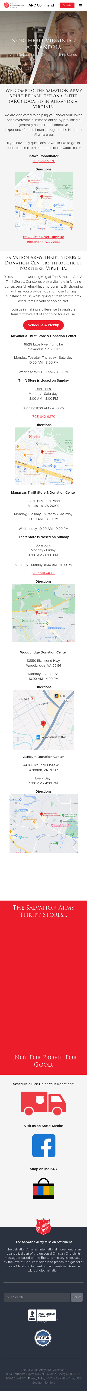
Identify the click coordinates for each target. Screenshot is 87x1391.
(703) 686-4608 (43, 573)
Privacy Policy (36, 1378)
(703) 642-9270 (43, 161)
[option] (43, 47)
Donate (67, 5)
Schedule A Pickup (43, 325)
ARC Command (41, 5)
